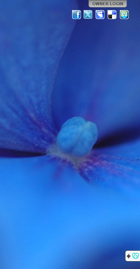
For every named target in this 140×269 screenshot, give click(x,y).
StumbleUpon (124, 14)
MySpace (100, 14)
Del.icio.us (112, 14)
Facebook (76, 14)
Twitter (88, 14)
